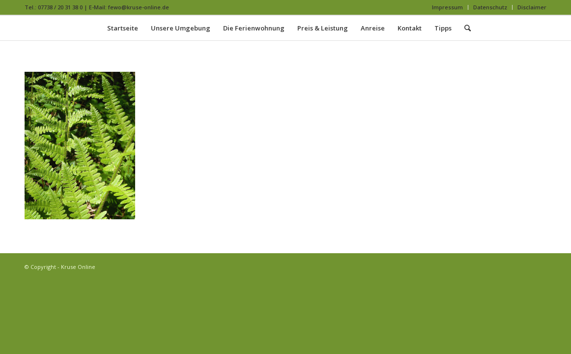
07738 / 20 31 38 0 (60, 7)
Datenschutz (490, 7)
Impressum (447, 7)
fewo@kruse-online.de (138, 7)
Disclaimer (531, 7)
